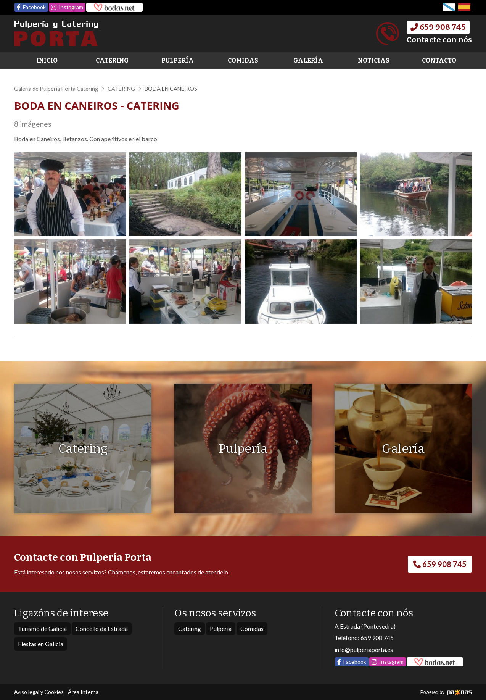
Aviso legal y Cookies (39, 692)
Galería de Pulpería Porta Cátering (56, 88)
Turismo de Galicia (42, 628)
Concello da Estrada (102, 628)
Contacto (439, 60)
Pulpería (177, 60)
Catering (112, 60)
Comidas (243, 60)
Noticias (373, 60)
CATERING (121, 88)
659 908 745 (377, 637)
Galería (308, 60)
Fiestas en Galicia (40, 643)
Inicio (47, 60)
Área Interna (83, 692)
